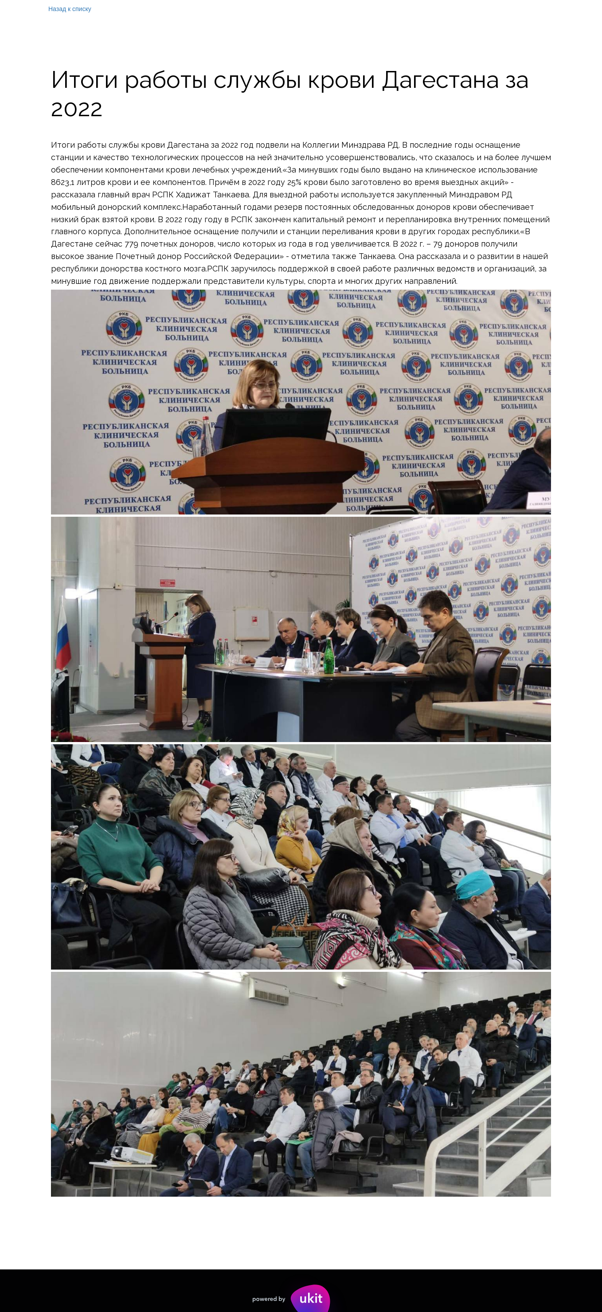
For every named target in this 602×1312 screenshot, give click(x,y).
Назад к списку (69, 8)
